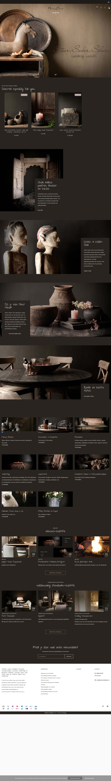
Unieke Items (87, 271)
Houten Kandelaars (15, 333)
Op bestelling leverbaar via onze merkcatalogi (49, 692)
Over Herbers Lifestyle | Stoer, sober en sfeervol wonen (51, 679)
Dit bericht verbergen (75, 778)
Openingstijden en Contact (48, 687)
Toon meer (5, 445)
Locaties (78, 669)
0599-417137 (99, 673)
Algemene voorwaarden (47, 673)
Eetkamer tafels (89, 396)
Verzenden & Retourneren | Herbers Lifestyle (50, 683)
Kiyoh (65, 712)
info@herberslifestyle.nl (102, 680)
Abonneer (68, 656)
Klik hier (40, 210)
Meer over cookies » (89, 778)
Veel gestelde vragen (46, 689)
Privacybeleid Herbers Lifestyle (48, 675)
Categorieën (55, 12)
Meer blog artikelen (55, 573)
